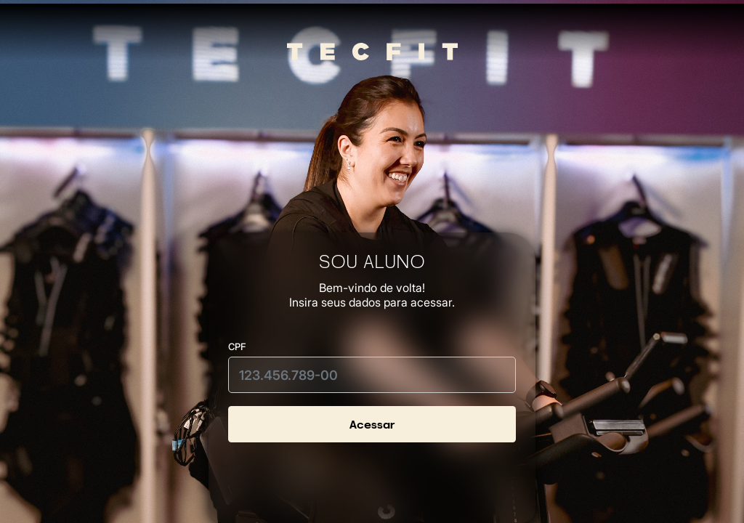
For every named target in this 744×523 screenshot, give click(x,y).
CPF (237, 346)
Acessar (372, 424)
